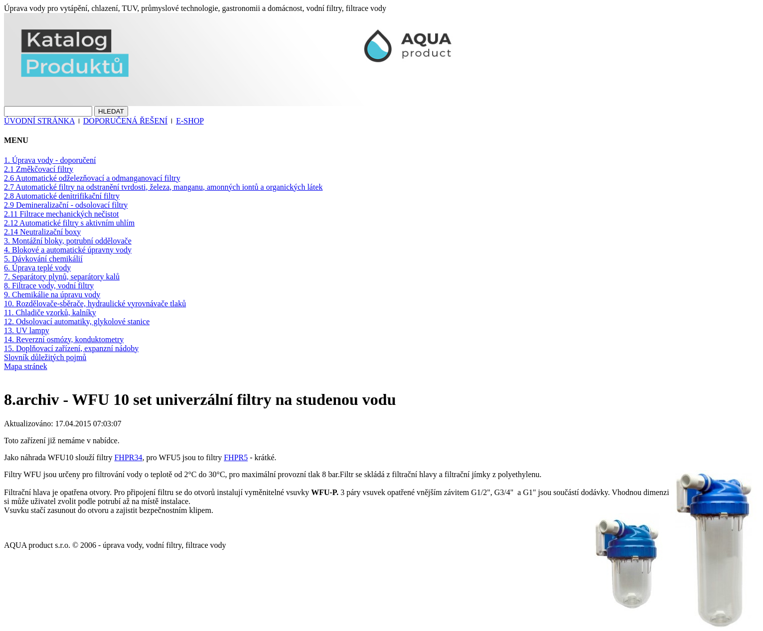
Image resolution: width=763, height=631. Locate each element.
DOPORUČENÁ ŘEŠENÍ (125, 121)
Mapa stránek (25, 366)
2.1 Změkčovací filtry (38, 169)
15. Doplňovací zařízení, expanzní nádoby (71, 348)
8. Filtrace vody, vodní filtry (49, 285)
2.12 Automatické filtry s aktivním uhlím (69, 223)
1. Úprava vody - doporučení (50, 160)
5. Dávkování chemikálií (43, 258)
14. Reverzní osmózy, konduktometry (64, 339)
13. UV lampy (26, 330)
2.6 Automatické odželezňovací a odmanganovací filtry (92, 178)
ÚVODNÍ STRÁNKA (39, 121)
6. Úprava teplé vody (37, 267)
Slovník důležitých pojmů (45, 357)
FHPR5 (236, 457)
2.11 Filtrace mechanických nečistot (61, 214)
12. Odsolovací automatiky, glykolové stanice (77, 321)
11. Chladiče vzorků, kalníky (50, 312)
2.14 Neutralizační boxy (42, 232)
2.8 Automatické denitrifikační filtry (62, 196)
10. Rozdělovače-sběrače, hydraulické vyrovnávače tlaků (95, 303)
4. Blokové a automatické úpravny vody (68, 250)
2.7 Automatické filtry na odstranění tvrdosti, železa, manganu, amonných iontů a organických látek (163, 187)
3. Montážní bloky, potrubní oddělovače (68, 241)
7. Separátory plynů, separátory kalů (62, 276)
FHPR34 (128, 457)
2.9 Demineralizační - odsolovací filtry (66, 205)
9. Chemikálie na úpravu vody (52, 294)
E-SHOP (189, 121)
